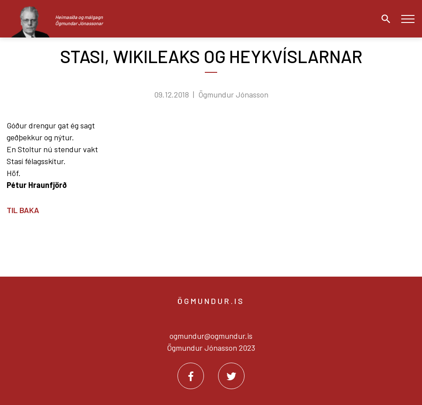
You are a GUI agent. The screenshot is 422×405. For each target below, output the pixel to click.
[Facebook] (190, 376)
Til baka (23, 210)
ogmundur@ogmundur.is (211, 336)
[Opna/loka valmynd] (407, 19)
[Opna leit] (383, 19)
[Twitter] (231, 376)
